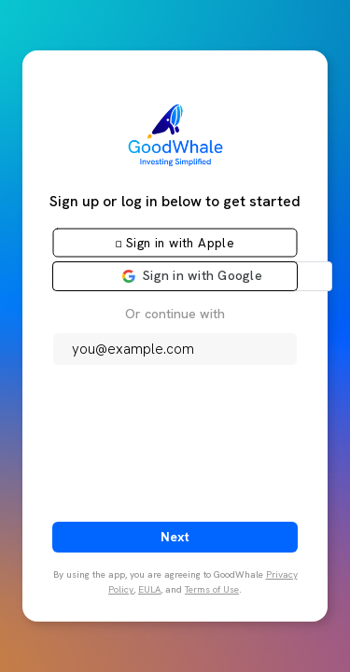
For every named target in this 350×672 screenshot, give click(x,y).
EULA (149, 589)
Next (175, 536)
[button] (175, 243)
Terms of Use (212, 589)
